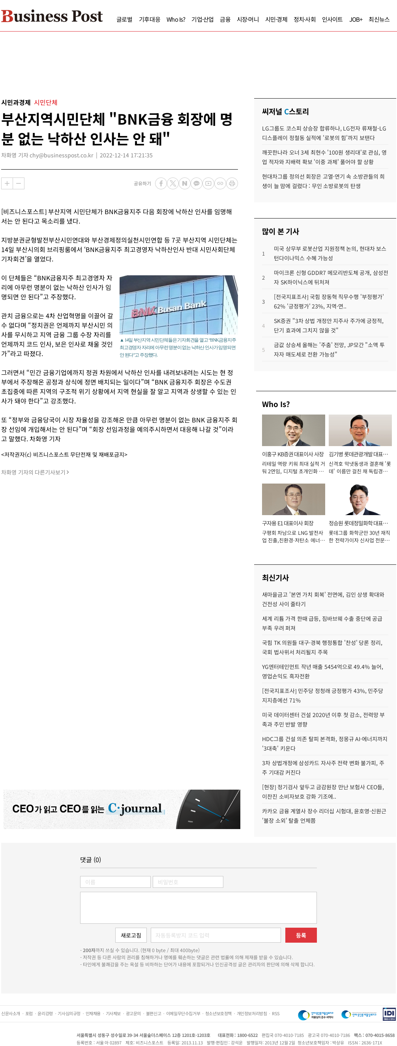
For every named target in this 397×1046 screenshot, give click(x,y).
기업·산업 (202, 19)
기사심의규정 (69, 1013)
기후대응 (150, 19)
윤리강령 (44, 1013)
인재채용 (93, 1013)
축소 (18, 183)
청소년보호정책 (218, 1013)
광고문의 (133, 1013)
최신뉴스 (379, 19)
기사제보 (113, 1013)
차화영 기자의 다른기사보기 (33, 472)
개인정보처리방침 (252, 1013)
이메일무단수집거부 (183, 1013)
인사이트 (332, 19)
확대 (7, 183)
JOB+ (356, 19)
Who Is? (176, 19)
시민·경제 (276, 19)
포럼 (29, 1013)
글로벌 (124, 19)
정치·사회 (305, 19)
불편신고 (153, 1013)
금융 (225, 19)
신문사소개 (10, 1013)
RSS (276, 1013)
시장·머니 (248, 19)
